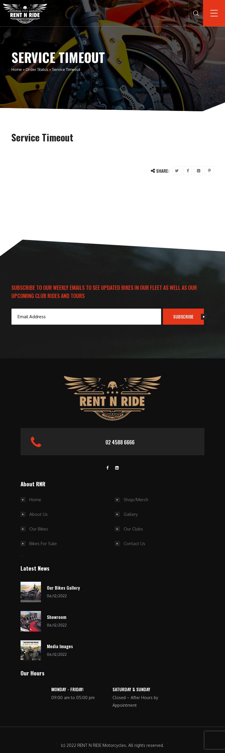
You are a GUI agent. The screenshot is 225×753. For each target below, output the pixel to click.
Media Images (60, 646)
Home (16, 69)
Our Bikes (38, 529)
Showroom (56, 617)
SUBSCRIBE (188, 316)
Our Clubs (133, 529)
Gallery (131, 514)
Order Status (36, 69)
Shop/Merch (136, 499)
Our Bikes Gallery (63, 587)
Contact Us (134, 543)
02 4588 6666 (119, 442)
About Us (38, 514)
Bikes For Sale (43, 543)
